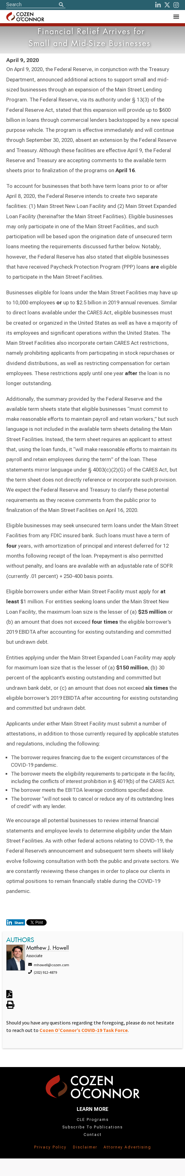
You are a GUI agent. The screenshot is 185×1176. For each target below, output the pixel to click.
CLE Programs (93, 1119)
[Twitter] (167, 5)
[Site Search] (35, 4)
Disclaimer (85, 1147)
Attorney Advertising (127, 1147)
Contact (93, 1134)
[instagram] (176, 5)
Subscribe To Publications (92, 1127)
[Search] (61, 5)
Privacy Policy (50, 1147)
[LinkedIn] (158, 5)
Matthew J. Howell (47, 948)
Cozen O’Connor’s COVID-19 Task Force (83, 1030)
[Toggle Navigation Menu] (175, 16)
